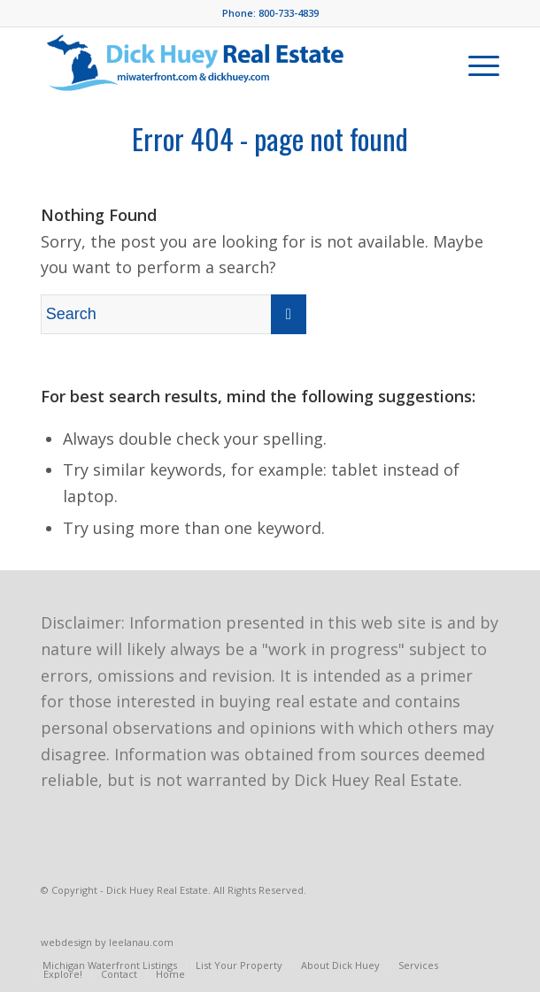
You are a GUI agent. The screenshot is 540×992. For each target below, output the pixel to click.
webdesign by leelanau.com (107, 942)
